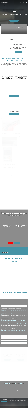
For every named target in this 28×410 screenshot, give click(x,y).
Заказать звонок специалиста (14, 114)
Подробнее (10, 243)
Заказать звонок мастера (14, 20)
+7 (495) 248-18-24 (8, 357)
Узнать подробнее (5, 252)
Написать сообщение (7, 359)
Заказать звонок (4, 401)
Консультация (17, 243)
